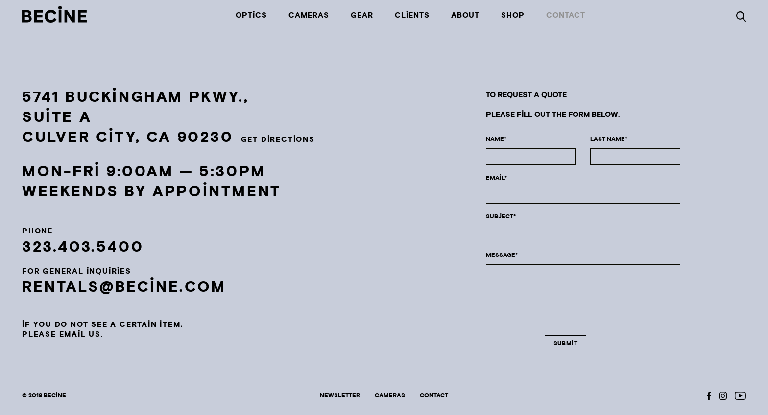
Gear (362, 15)
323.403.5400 (83, 247)
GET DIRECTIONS (278, 139)
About (465, 15)
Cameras (308, 15)
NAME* (496, 139)
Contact (565, 15)
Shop (513, 15)
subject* (501, 216)
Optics (251, 15)
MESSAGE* (502, 255)
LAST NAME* (608, 139)
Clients (412, 15)
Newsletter (340, 395)
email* (496, 178)
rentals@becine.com (124, 287)
